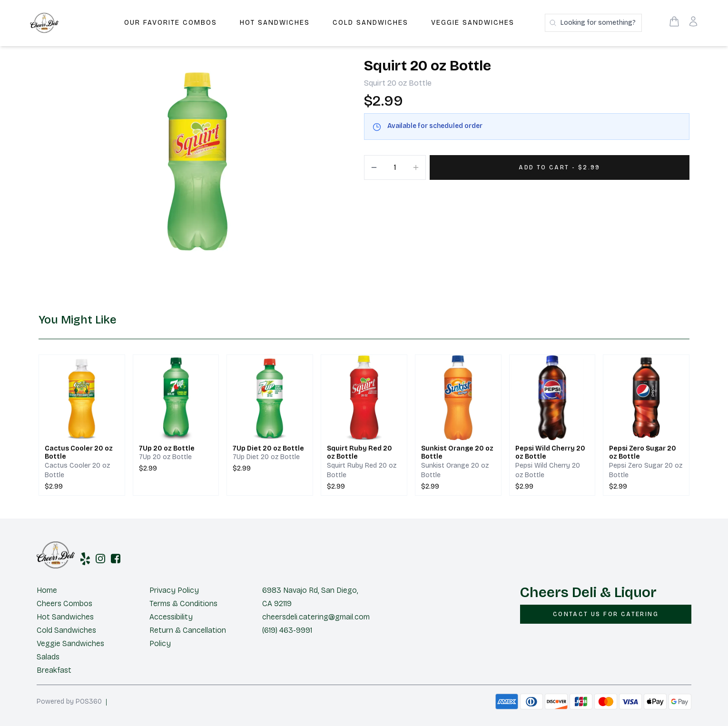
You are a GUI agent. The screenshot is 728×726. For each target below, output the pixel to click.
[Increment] (415, 167)
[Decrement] (374, 167)
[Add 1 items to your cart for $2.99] (559, 167)
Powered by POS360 (69, 701)
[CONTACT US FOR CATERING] (605, 614)
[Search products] (593, 23)
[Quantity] (395, 167)
